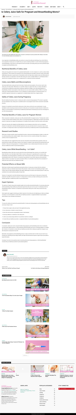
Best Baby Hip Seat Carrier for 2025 (9, 280)
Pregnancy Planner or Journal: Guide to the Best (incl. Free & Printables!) (66, 376)
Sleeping (2, 373)
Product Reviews (4, 278)
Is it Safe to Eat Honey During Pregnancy (40, 268)
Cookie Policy (29, 390)
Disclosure (22, 391)
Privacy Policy (23, 390)
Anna (2, 391)
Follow (72, 388)
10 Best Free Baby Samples (7, 311)
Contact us (27, 389)
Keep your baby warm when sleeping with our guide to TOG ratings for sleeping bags (8, 376)
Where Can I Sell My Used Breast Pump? (11, 268)
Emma (17, 375)
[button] (63, 6)
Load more (25, 355)
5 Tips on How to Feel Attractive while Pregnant (36, 375)
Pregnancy (3, 9)
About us (22, 389)
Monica (11, 390)
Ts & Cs (33, 390)
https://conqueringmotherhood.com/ (12, 256)
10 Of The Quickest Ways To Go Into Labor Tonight (12, 295)
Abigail (14, 390)
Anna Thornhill (8, 16)
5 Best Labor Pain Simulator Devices (9, 326)
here (20, 55)
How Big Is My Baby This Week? (50, 375)
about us (11, 389)
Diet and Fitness (9, 9)
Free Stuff (3, 309)
